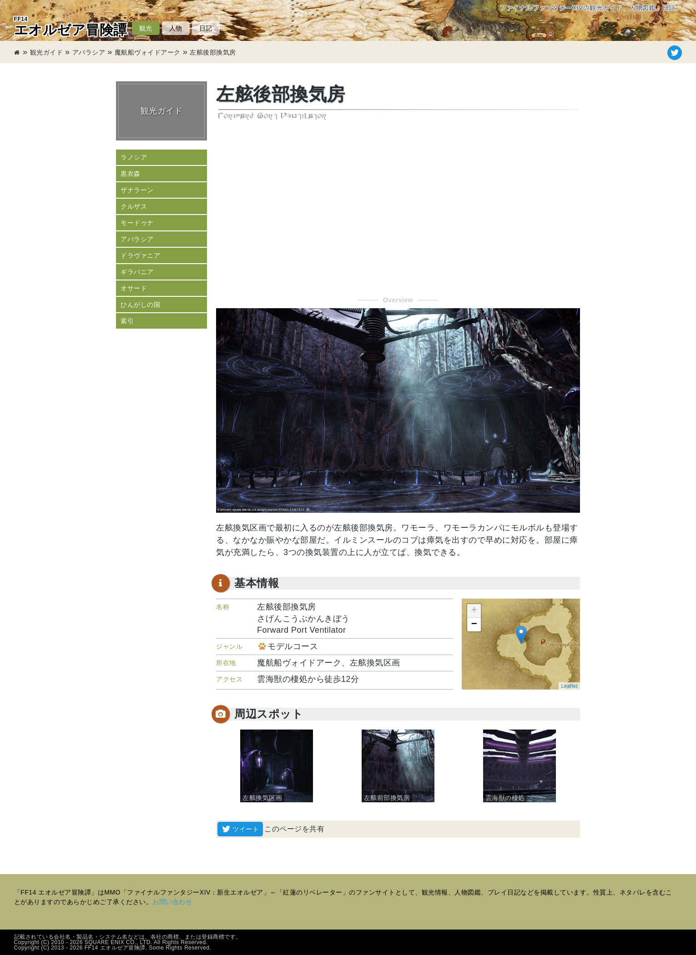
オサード (134, 288)
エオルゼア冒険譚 (70, 26)
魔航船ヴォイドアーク (148, 52)
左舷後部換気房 (213, 52)
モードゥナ (137, 222)
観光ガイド (46, 52)
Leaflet (569, 686)
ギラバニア (137, 271)
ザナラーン (137, 190)
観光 (145, 28)
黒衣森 (131, 173)
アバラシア (89, 52)
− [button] (474, 624)
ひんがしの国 (140, 304)
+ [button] (474, 611)
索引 (127, 321)
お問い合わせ (172, 901)
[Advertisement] (398, 209)
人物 (175, 28)
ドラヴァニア (140, 255)
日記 (205, 28)
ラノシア (134, 157)
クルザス (134, 206)
